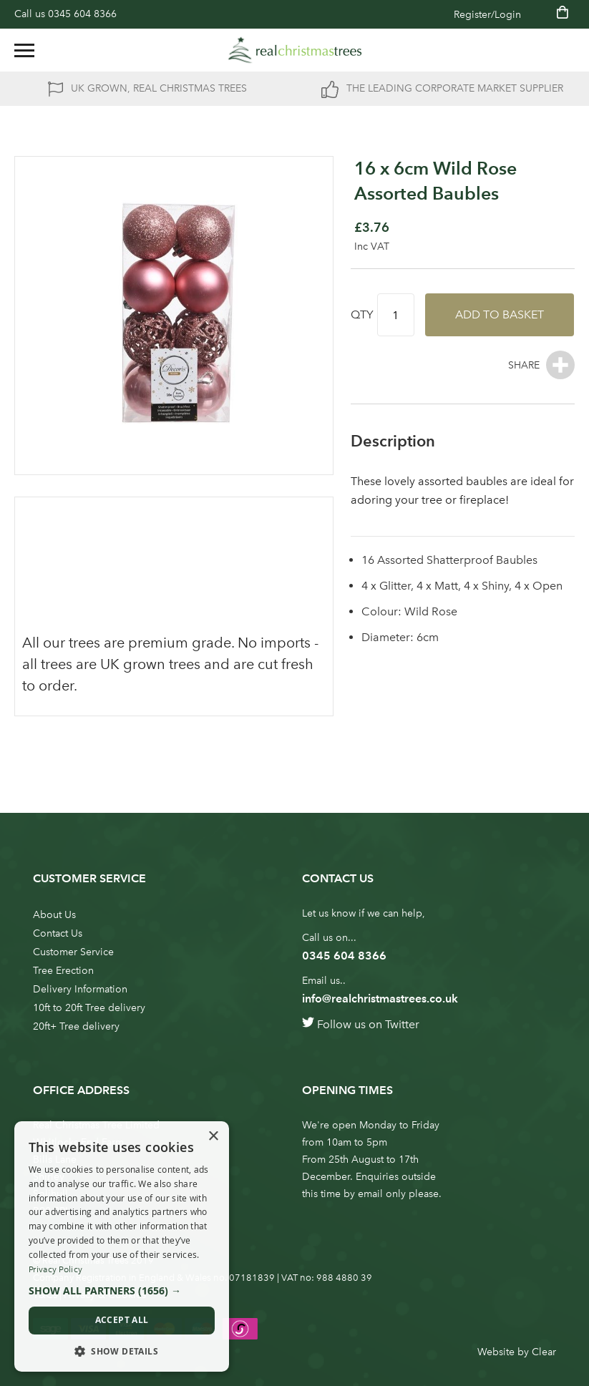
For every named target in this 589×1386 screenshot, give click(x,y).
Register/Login (487, 15)
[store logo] (295, 50)
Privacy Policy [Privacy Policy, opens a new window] (55, 1269)
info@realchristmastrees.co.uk (380, 998)
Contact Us (57, 933)
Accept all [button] (122, 1320)
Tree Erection (63, 971)
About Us (54, 915)
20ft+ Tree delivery (76, 1026)
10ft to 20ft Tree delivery (89, 1008)
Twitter (402, 1024)
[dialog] (121, 1246)
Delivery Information (80, 989)
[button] (122, 1291)
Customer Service (73, 952)
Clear (544, 1352)
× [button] (213, 1136)
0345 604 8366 (82, 14)
